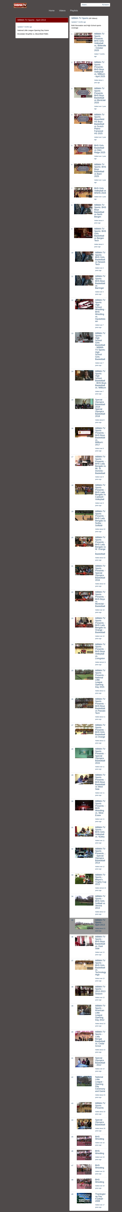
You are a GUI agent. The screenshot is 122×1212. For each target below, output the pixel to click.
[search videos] (91, 5)
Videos (62, 10)
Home (52, 10)
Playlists (74, 10)
